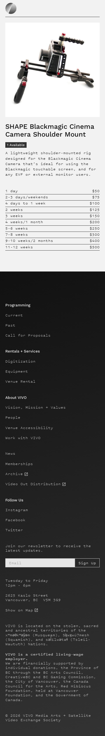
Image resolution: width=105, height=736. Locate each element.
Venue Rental (20, 381)
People (12, 417)
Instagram (16, 510)
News (10, 453)
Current (14, 315)
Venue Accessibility (29, 428)
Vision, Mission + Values (35, 407)
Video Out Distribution (33, 484)
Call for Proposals (28, 335)
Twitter (14, 530)
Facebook (15, 520)
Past (10, 325)
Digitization (20, 361)
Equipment (16, 371)
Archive (14, 474)
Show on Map (19, 610)
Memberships (19, 464)
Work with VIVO (23, 438)
